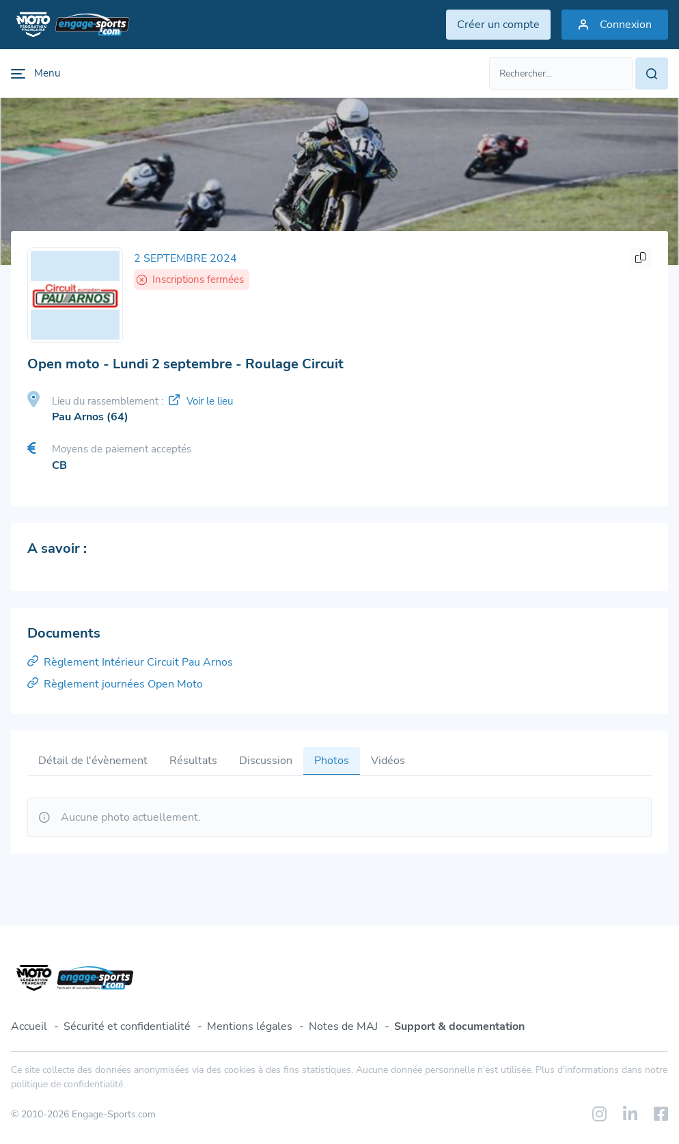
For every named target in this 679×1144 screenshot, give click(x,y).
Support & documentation (459, 1026)
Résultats (193, 760)
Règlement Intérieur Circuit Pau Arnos (130, 662)
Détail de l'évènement (93, 760)
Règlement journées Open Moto (115, 684)
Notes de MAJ (343, 1026)
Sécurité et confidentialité (127, 1026)
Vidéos (388, 760)
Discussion (265, 760)
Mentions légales (249, 1026)
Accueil (29, 1026)
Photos (331, 760)
